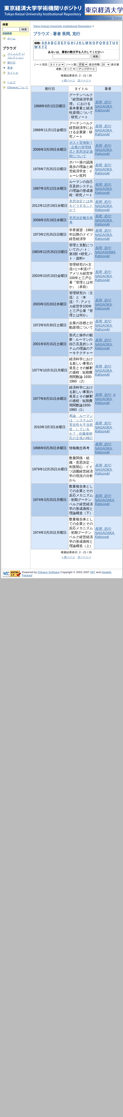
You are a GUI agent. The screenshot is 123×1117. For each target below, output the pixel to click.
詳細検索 (7, 33)
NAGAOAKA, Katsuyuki (105, 502)
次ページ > (84, 80)
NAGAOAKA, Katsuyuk (105, 535)
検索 (5, 24)
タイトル (12, 72)
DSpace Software (49, 572)
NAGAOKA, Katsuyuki (104, 108)
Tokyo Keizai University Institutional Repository (62, 26)
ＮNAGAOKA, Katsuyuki (105, 399)
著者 (10, 67)
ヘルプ (11, 82)
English (107, 18)
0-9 (44, 43)
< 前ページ (68, 80)
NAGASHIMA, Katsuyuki (105, 254)
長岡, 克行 (102, 102)
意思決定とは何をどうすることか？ (81, 205)
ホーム (11, 38)
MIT (92, 572)
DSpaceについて (17, 87)
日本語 (118, 18)
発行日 (11, 62)
